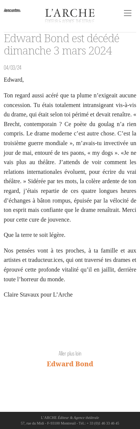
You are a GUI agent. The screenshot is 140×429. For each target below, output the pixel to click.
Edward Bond (70, 363)
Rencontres (12, 10)
